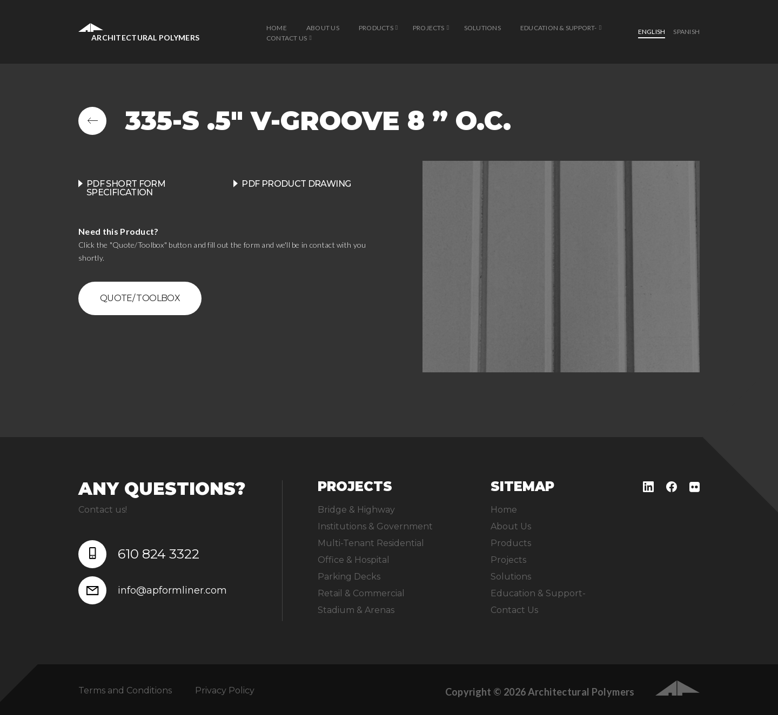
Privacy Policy (224, 690)
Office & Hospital (354, 560)
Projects (429, 28)
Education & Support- (558, 28)
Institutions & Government (375, 526)
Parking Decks (349, 576)
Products (376, 28)
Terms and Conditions (125, 690)
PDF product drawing (296, 184)
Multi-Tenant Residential (371, 543)
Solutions (482, 28)
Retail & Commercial (361, 593)
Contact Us (286, 38)
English (652, 32)
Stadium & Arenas (356, 610)
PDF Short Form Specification (125, 188)
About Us (322, 28)
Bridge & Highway (356, 510)
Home (276, 28)
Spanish (686, 32)
